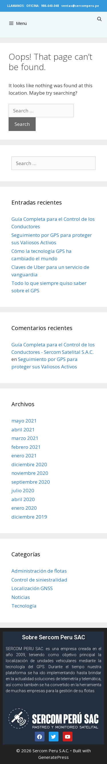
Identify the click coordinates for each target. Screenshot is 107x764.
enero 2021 (24, 455)
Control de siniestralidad (39, 579)
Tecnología (24, 605)
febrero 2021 (26, 447)
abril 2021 (23, 429)
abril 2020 (23, 499)
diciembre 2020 (29, 464)
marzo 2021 (25, 438)
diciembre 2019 (29, 516)
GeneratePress (53, 757)
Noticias (20, 597)
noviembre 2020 (29, 473)
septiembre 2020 (30, 482)
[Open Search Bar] (99, 19)
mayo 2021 (24, 420)
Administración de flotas (39, 570)
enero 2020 (24, 508)
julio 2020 (22, 490)
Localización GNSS (32, 588)
